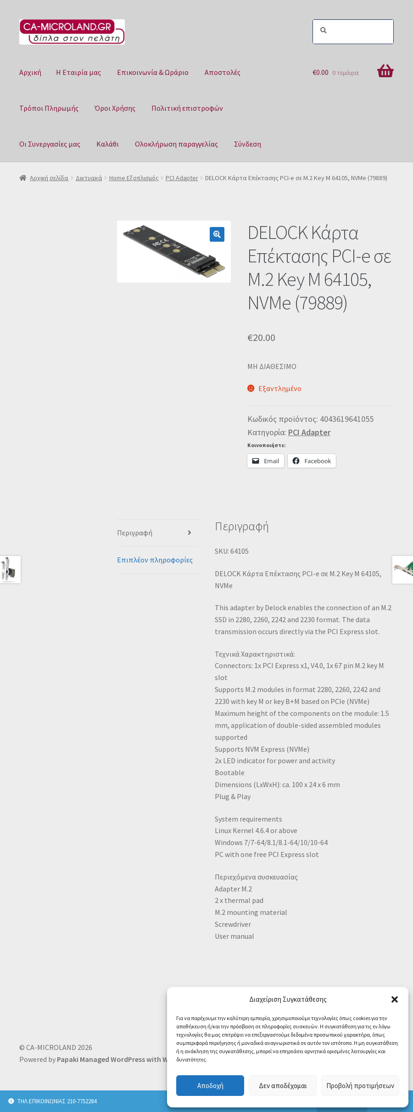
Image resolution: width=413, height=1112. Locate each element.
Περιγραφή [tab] (134, 532)
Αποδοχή (210, 1085)
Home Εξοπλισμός (134, 178)
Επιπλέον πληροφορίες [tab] (155, 559)
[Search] (353, 32)
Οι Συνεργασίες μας (49, 143)
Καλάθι (107, 143)
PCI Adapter (182, 178)
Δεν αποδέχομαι (283, 1085)
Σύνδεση (247, 143)
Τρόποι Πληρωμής (48, 108)
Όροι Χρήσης (115, 108)
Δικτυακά (89, 178)
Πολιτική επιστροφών (187, 108)
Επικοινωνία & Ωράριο (153, 72)
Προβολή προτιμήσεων (360, 1085)
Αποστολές (222, 72)
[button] (394, 999)
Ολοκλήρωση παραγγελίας (176, 143)
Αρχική (30, 72)
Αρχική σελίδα (49, 178)
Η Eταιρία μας (78, 72)
